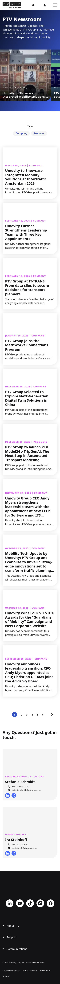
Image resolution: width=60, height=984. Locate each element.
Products (39, 133)
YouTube (20, 903)
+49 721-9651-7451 (20, 786)
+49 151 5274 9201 (20, 844)
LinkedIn (7, 795)
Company (21, 133)
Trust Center (44, 970)
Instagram (40, 903)
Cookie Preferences (11, 970)
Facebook (50, 903)
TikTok (30, 903)
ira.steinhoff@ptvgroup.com (24, 848)
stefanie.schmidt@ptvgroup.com (26, 790)
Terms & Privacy (29, 970)
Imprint (6, 976)
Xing (14, 795)
